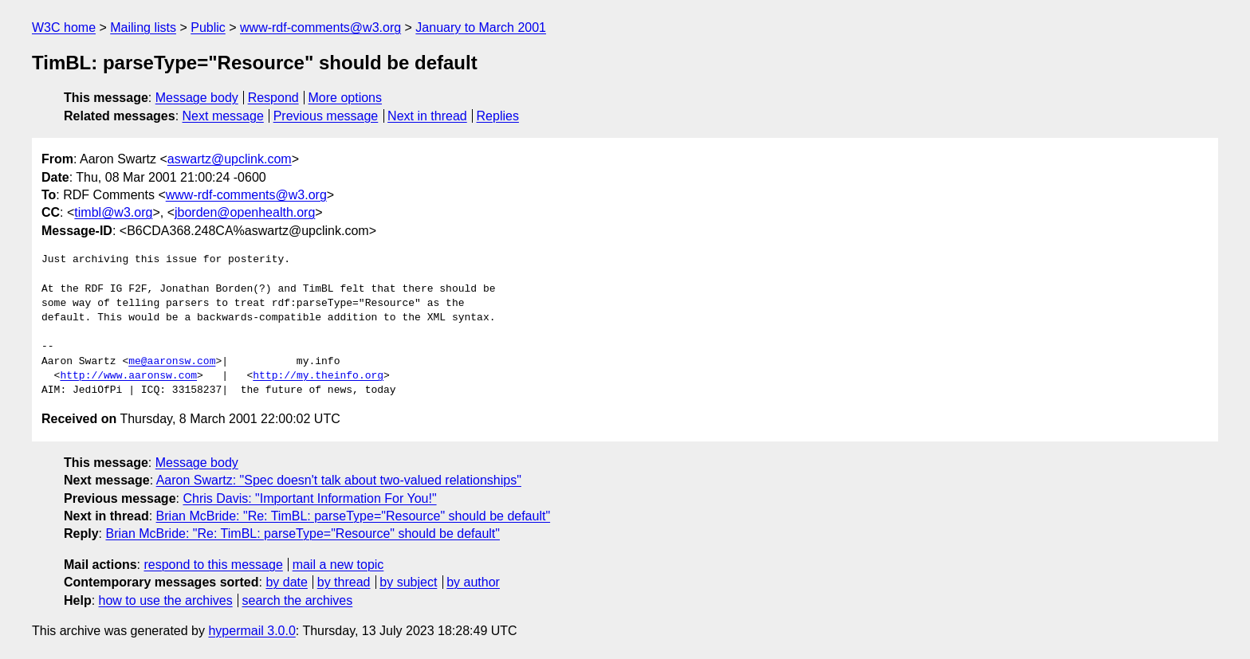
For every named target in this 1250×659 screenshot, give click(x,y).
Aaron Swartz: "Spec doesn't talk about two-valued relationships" (338, 480)
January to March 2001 (480, 27)
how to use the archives (166, 600)
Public (208, 27)
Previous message (326, 116)
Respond (273, 97)
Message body (196, 97)
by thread (344, 582)
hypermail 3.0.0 (251, 630)
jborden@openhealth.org (245, 212)
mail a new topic (338, 564)
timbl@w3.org (113, 212)
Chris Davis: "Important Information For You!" (309, 498)
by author (473, 582)
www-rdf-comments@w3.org (320, 27)
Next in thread (427, 116)
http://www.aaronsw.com (128, 376)
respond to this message (212, 564)
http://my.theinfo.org (318, 376)
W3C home (64, 27)
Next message (223, 116)
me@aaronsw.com (171, 362)
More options (346, 97)
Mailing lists (143, 27)
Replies (498, 116)
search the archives (297, 600)
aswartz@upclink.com (229, 159)
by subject (408, 582)
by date (286, 582)
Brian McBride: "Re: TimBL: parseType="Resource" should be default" (353, 516)
